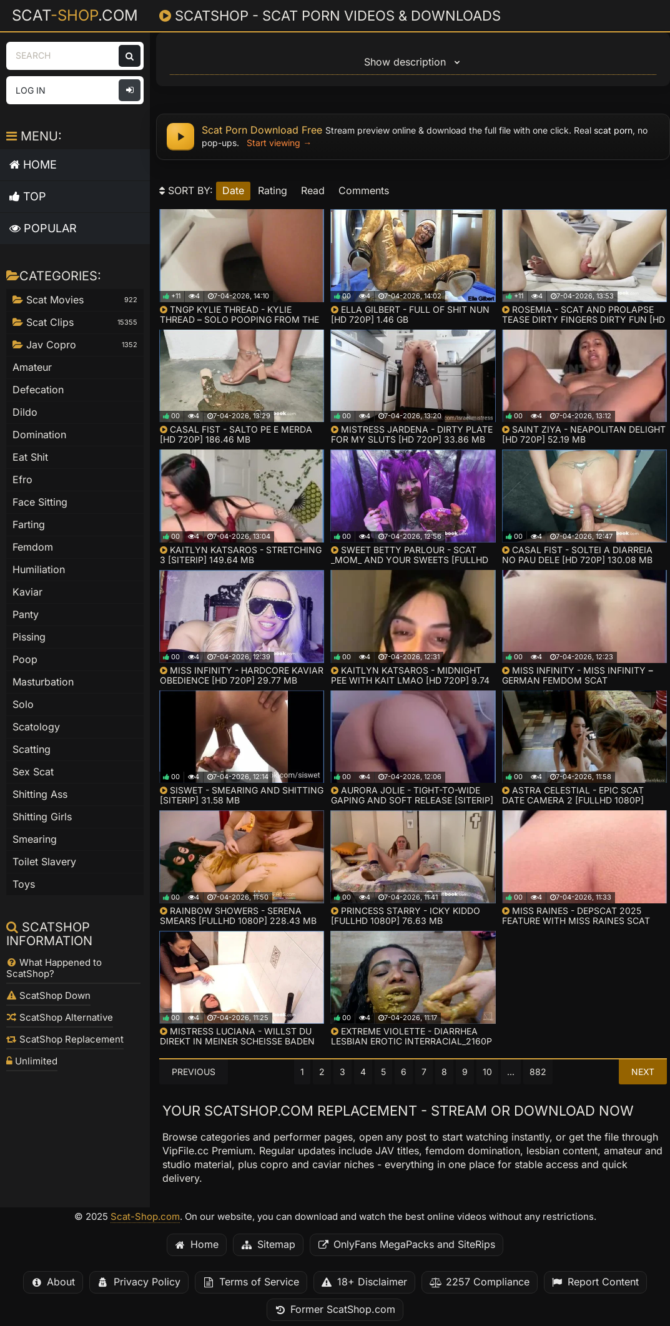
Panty (25, 615)
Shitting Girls (42, 817)
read (313, 191)
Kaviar (27, 592)
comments (363, 191)
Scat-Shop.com (145, 1216)
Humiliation (38, 570)
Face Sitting (39, 502)
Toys (23, 884)
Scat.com (75, 15)
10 (487, 1072)
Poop (24, 659)
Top (27, 196)
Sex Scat (33, 772)
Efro (22, 480)
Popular (43, 228)
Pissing (29, 637)
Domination (39, 435)
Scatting (31, 749)
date (233, 191)
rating (272, 191)
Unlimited (31, 1061)
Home (33, 164)
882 (538, 1072)
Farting (28, 525)
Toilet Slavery (44, 862)
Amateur (32, 367)
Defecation (38, 390)
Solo (23, 704)
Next (642, 1072)
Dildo (24, 412)
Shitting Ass (39, 794)
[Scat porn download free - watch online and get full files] (413, 137)
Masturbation (43, 682)
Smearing (34, 839)
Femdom (32, 547)
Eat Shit (30, 457)
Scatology (36, 727)
